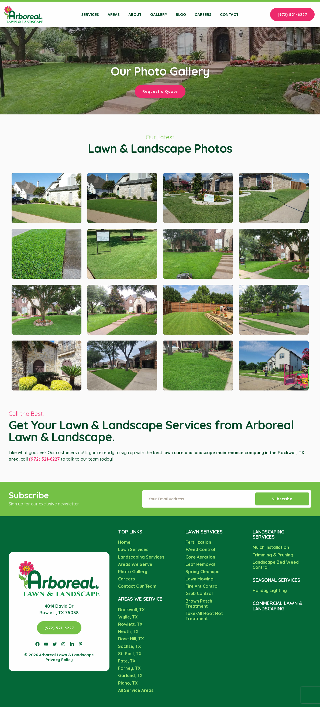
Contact (229, 14)
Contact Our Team (137, 586)
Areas (114, 14)
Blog (181, 14)
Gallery (158, 14)
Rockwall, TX (131, 609)
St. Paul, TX (130, 653)
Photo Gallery (132, 571)
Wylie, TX (128, 617)
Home (124, 542)
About (135, 14)
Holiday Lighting (270, 590)
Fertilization (198, 542)
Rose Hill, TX (131, 638)
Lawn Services (133, 549)
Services (90, 14)
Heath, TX (128, 631)
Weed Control (200, 549)
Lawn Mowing (199, 579)
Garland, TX (130, 675)
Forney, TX (129, 668)
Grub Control (199, 593)
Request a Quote (160, 91)
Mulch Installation (271, 547)
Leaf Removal (200, 564)
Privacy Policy (59, 659)
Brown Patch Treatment (198, 603)
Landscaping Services (141, 557)
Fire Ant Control (202, 586)
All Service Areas (135, 690)
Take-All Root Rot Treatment (204, 616)
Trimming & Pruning (273, 555)
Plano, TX (128, 683)
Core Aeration (200, 557)
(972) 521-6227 (292, 14)
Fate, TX (127, 661)
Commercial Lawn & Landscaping (277, 605)
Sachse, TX (129, 646)
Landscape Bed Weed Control (276, 564)
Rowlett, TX (130, 624)
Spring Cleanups (202, 571)
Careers (203, 14)
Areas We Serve (135, 564)
